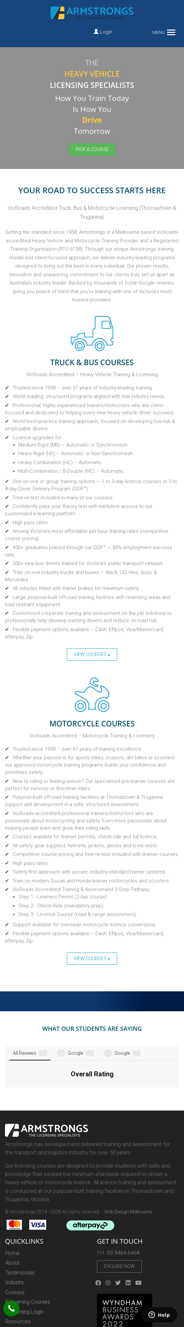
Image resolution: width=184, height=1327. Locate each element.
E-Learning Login (24, 1264)
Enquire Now (119, 1218)
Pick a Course (92, 149)
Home (12, 1205)
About (12, 1214)
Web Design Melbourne (128, 1163)
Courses (15, 1244)
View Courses (92, 654)
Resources (18, 1273)
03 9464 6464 (123, 1205)
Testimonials (20, 1224)
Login (103, 32)
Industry (14, 1234)
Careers (14, 1283)
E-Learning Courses (27, 1254)
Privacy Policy (21, 1293)
